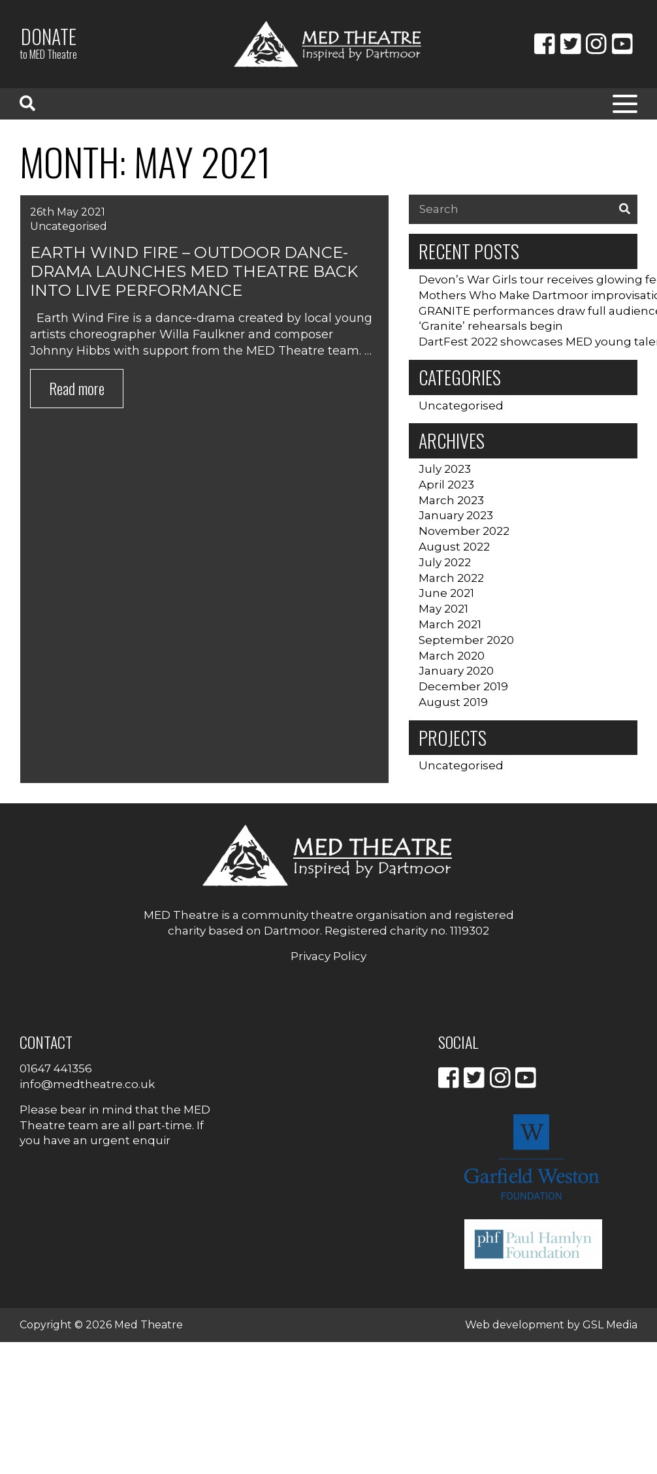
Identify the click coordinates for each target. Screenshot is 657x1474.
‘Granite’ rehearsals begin (491, 325)
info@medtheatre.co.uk (87, 1084)
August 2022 (454, 546)
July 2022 (445, 562)
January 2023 (456, 515)
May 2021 (443, 608)
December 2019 (463, 686)
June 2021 (446, 593)
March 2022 (451, 578)
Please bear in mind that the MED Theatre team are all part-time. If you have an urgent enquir (115, 1125)
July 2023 (445, 468)
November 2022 (464, 530)
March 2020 (452, 655)
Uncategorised (68, 226)
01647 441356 (56, 1068)
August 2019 (453, 702)
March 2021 (450, 624)
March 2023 (451, 500)
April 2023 (446, 484)
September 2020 (466, 640)
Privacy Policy (328, 956)
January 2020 (456, 670)
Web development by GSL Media (551, 1325)
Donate (48, 42)
